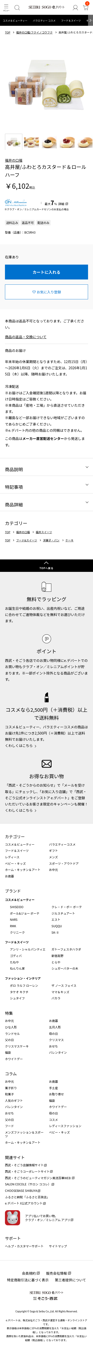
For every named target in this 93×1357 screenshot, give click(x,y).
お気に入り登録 (49, 291)
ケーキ (69, 540)
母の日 (53, 1033)
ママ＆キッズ (60, 992)
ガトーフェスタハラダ (66, 949)
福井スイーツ (44, 532)
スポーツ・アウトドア (64, 863)
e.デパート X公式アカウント (24, 1203)
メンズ (53, 857)
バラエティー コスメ (44, 20)
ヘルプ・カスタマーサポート (24, 1246)
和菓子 (9, 1094)
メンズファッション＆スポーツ (24, 1134)
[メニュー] (6, 7)
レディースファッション (65, 1126)
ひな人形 (11, 1027)
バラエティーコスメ (62, 844)
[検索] (17, 7)
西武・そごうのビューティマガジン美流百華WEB (38, 1178)
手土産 (53, 1088)
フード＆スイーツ (71, 20)
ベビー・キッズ (15, 863)
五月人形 (55, 1027)
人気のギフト (14, 1100)
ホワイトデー (14, 1059)
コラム (11, 1074)
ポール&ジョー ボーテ (24, 913)
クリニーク (17, 932)
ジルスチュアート (63, 913)
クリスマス (56, 1040)
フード (9, 1126)
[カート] (86, 7)
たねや (14, 962)
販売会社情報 (56, 1273)
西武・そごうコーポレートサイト (27, 1171)
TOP (7, 32)
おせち (53, 1046)
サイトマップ (58, 1246)
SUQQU (57, 926)
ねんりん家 (17, 968)
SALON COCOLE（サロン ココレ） (28, 1184)
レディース (12, 857)
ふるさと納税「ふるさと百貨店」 (27, 1197)
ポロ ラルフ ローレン (24, 985)
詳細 (61, 204)
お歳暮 (9, 876)
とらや (56, 962)
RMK (13, 926)
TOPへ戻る (46, 568)
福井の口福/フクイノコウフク (34, 32)
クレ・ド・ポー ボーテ (67, 907)
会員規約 (29, 1273)
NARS (14, 919)
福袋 (8, 1052)
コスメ (53, 1119)
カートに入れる (46, 272)
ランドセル (12, 1033)
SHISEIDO (16, 907)
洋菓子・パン (51, 540)
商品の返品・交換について (26, 336)
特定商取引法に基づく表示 (28, 1279)
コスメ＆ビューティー (15, 20)
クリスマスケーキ (17, 1046)
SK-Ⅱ (55, 932)
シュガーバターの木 (65, 968)
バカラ (56, 998)
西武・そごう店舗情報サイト (24, 1165)
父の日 (9, 1040)
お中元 (53, 869)
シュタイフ (17, 998)
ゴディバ (16, 956)
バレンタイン (58, 1052)
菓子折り (11, 1088)
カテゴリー (15, 836)
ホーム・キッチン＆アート (22, 869)
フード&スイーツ (26, 540)
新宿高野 (57, 956)
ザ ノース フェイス (64, 985)
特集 (9, 1013)
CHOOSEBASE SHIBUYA (21, 1190)
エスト (56, 919)
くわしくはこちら (19, 745)
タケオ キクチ (19, 992)
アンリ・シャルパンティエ (27, 949)
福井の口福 (13, 160)
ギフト (53, 850)
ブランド (13, 891)
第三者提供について (70, 1279)
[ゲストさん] (75, 7)
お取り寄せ (56, 1094)
